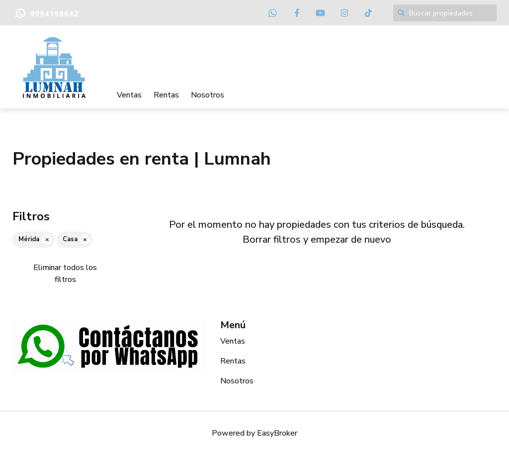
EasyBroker (277, 433)
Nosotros (207, 95)
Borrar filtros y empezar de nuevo (317, 239)
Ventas (129, 95)
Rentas (166, 95)
